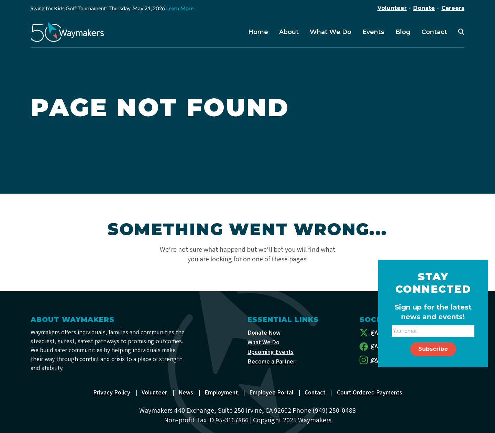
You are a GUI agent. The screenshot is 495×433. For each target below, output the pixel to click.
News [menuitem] (185, 392)
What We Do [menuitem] (330, 32)
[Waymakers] (67, 32)
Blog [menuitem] (402, 32)
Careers (452, 8)
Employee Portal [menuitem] (271, 392)
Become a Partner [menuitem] (271, 361)
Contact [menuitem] (434, 32)
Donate (424, 8)
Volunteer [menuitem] (154, 392)
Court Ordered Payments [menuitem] (369, 392)
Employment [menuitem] (221, 392)
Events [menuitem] (373, 32)
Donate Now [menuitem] (264, 332)
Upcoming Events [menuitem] (271, 352)
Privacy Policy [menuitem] (111, 392)
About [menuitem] (289, 32)
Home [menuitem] (258, 32)
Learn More (180, 8)
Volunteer (392, 8)
